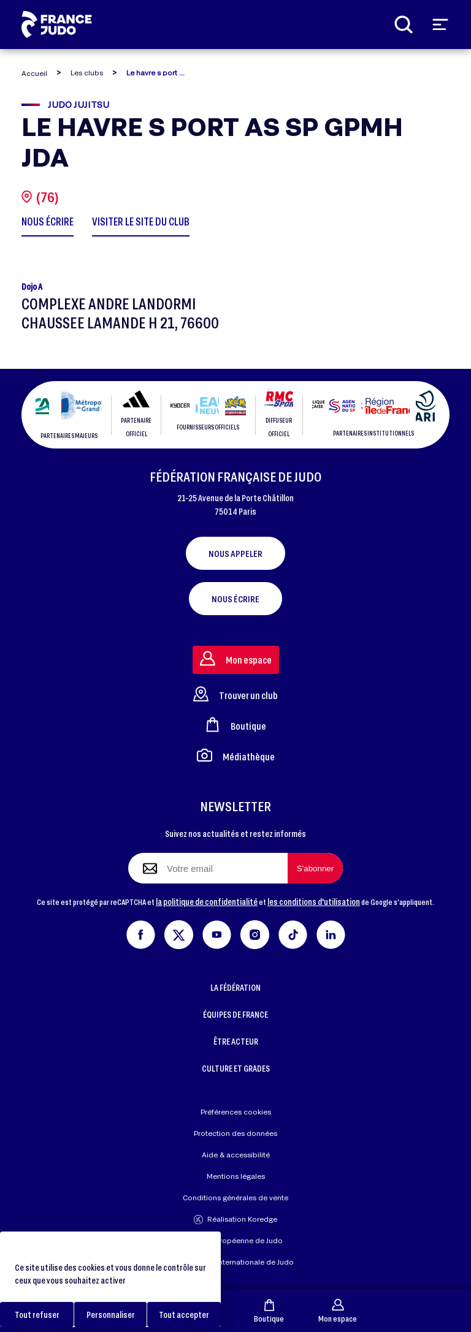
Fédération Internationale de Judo (235, 1262)
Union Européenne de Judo (236, 1240)
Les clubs (87, 72)
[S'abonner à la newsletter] (315, 868)
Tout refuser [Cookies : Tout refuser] (37, 1314)
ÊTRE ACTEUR (235, 1041)
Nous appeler (235, 553)
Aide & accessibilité (236, 1155)
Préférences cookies (236, 1112)
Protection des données (235, 1133)
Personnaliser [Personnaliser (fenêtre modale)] (110, 1314)
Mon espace (337, 1311)
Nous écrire (235, 598)
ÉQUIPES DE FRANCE (235, 1014)
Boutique (269, 1311)
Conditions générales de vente (235, 1197)
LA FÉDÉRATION (235, 987)
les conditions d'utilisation (313, 901)
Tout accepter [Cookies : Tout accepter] (184, 1314)
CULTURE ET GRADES (236, 1068)
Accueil (34, 73)
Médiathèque (236, 755)
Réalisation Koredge (235, 1219)
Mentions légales (236, 1176)
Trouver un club (235, 694)
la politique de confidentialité (207, 901)
